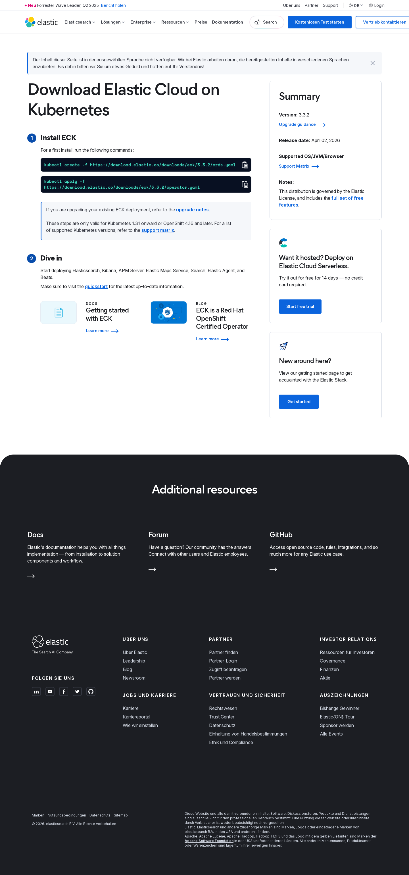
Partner (311, 5)
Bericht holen (113, 5)
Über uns (291, 5)
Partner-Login (223, 661)
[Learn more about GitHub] (273, 570)
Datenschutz (222, 725)
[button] (372, 63)
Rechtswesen (223, 708)
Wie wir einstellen (140, 725)
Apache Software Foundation (209, 841)
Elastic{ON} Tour (337, 717)
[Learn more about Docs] (31, 577)
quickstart (96, 286)
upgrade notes (192, 210)
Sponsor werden (337, 725)
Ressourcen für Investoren (347, 652)
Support (330, 5)
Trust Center (221, 717)
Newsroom (134, 678)
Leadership (134, 661)
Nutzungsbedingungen (67, 815)
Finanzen (329, 669)
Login (377, 5)
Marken (38, 815)
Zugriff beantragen (228, 669)
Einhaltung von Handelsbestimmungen (248, 734)
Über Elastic (135, 652)
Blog (127, 669)
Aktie (325, 678)
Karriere (131, 708)
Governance (332, 661)
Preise (201, 22)
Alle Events (331, 734)
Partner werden (225, 678)
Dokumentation (227, 22)
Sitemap (121, 815)
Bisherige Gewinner (339, 708)
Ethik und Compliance (231, 742)
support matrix (157, 230)
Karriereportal (136, 717)
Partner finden (223, 652)
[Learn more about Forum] (152, 570)
